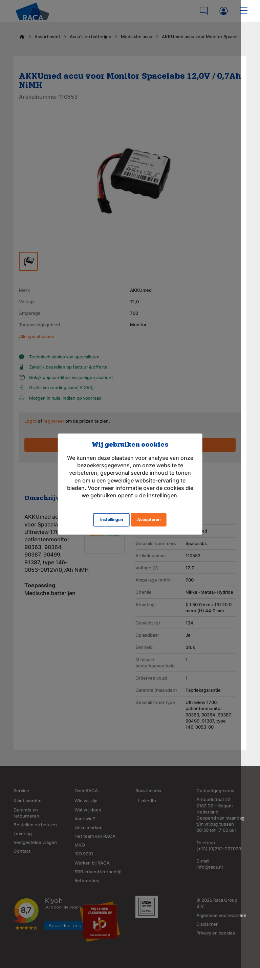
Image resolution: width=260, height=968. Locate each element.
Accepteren (148, 519)
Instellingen (111, 519)
